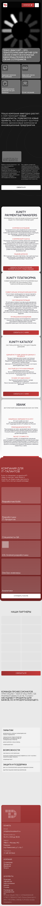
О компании (8, 862)
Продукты (7, 864)
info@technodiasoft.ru (12, 831)
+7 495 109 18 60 (9, 853)
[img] (37, 5)
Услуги (6, 868)
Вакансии (7, 866)
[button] (28, 5)
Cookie (6, 887)
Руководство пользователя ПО (9, 892)
